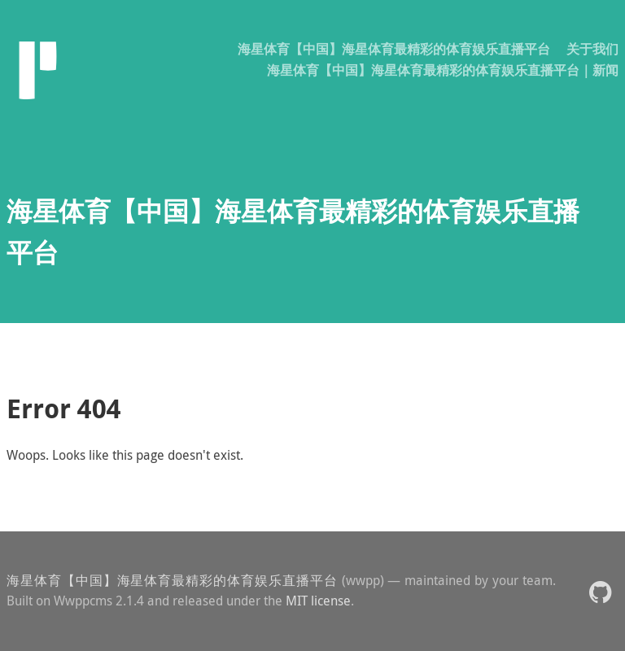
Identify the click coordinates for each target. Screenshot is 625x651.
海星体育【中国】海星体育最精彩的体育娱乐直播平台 (394, 49)
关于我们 (592, 49)
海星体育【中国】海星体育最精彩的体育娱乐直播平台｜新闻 (442, 70)
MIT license (318, 600)
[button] (600, 591)
